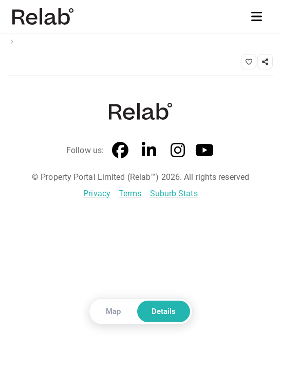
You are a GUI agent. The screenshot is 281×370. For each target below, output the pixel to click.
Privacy (96, 193)
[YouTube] (204, 150)
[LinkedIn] (149, 150)
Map (113, 311)
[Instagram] (177, 150)
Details (164, 311)
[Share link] (265, 61)
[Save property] (248, 61)
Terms (130, 193)
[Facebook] (120, 150)
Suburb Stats (174, 193)
